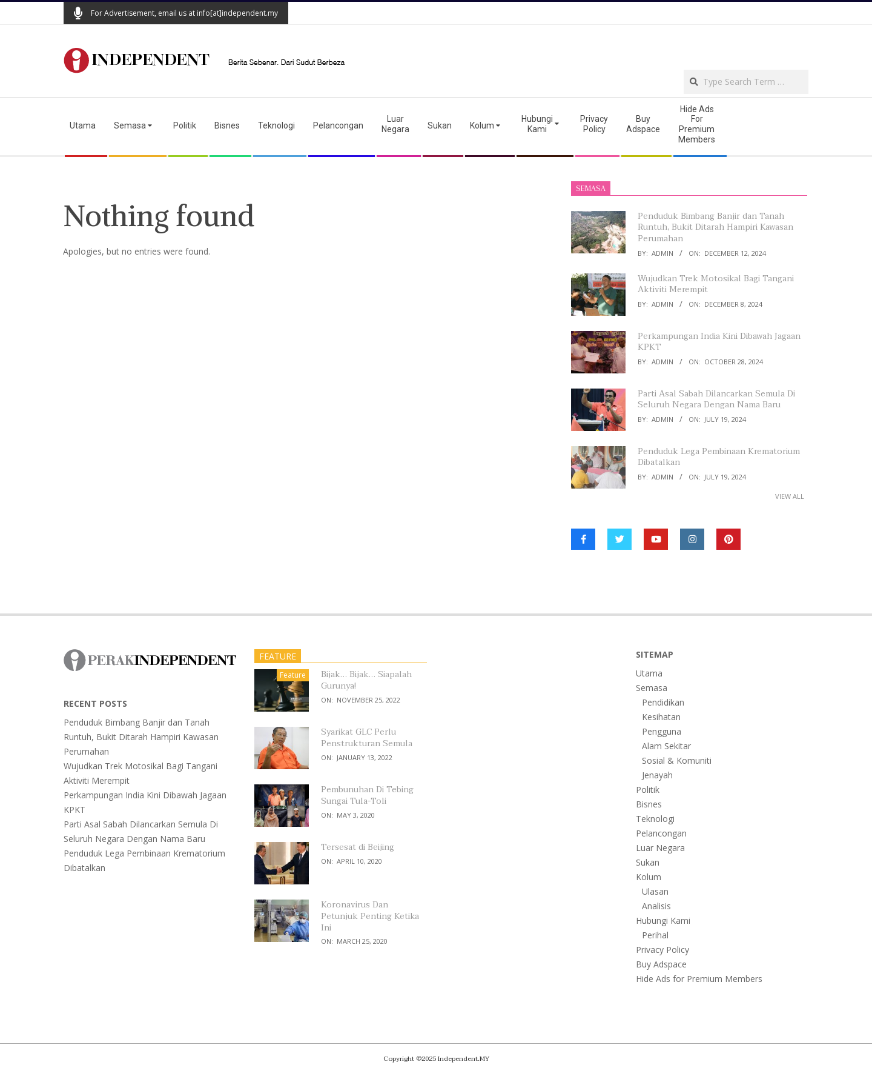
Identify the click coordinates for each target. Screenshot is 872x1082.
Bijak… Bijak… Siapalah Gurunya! (366, 680)
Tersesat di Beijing (357, 847)
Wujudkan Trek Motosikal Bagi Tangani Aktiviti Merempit (716, 284)
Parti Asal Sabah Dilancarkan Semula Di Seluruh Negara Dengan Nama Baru (716, 399)
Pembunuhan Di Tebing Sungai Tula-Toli (367, 795)
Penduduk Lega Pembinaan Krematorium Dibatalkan (719, 457)
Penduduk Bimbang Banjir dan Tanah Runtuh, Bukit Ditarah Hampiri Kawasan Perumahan (715, 227)
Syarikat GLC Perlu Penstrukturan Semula (366, 737)
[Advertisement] (666, 46)
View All (789, 496)
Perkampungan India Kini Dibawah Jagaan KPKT (719, 342)
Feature (293, 675)
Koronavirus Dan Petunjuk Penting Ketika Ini (370, 916)
